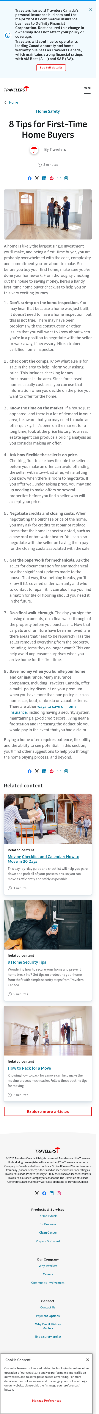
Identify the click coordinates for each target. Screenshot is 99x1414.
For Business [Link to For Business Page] (47, 1224)
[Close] (87, 1360)
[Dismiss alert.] (90, 9)
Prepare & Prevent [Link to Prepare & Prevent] (48, 1241)
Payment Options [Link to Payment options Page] (48, 1316)
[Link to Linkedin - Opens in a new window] (51, 1193)
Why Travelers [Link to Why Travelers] (48, 1265)
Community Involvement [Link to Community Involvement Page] (47, 1282)
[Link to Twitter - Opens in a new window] (37, 1193)
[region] (46, 1383)
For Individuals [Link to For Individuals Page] (48, 1216)
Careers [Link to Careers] (48, 1274)
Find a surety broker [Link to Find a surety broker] (48, 1336)
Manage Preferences (46, 1400)
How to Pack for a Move (29, 1068)
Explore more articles (48, 1112)
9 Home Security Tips (27, 962)
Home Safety (48, 111)
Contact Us (47, 1307)
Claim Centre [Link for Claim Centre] (48, 1232)
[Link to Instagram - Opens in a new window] (59, 1193)
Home (13, 102)
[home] (16, 88)
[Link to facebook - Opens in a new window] (44, 1193)
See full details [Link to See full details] (51, 67)
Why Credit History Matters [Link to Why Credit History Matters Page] (48, 1326)
